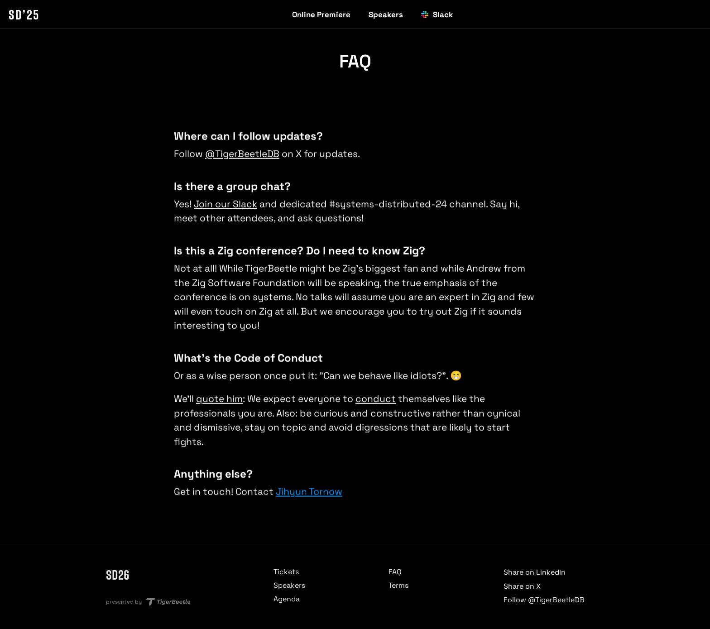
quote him (219, 399)
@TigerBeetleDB (242, 154)
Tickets (286, 571)
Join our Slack (225, 204)
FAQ (395, 571)
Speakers (289, 585)
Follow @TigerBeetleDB (544, 600)
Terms (398, 585)
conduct (375, 399)
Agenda (286, 599)
